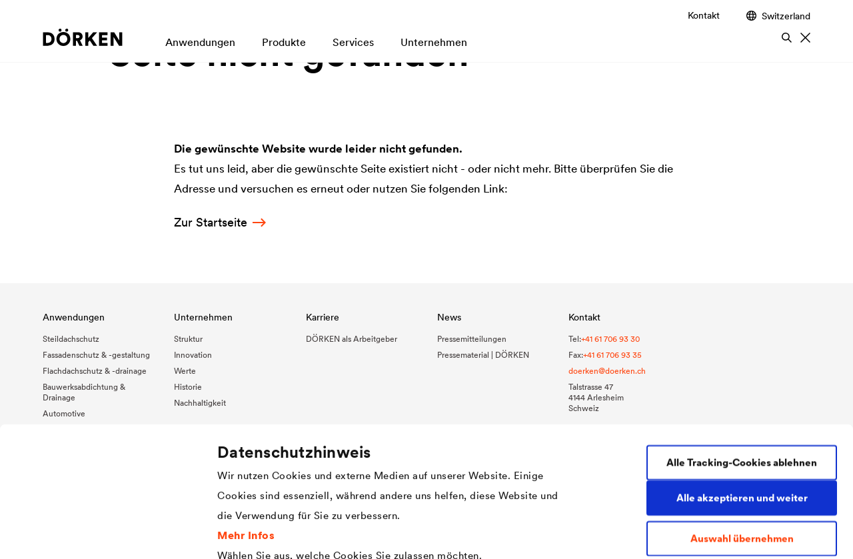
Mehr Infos (246, 415)
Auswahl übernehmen (742, 419)
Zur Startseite (220, 222)
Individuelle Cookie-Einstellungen (298, 532)
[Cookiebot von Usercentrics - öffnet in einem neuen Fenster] (86, 533)
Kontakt (704, 15)
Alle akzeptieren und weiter (742, 378)
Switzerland (778, 16)
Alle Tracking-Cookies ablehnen (741, 343)
